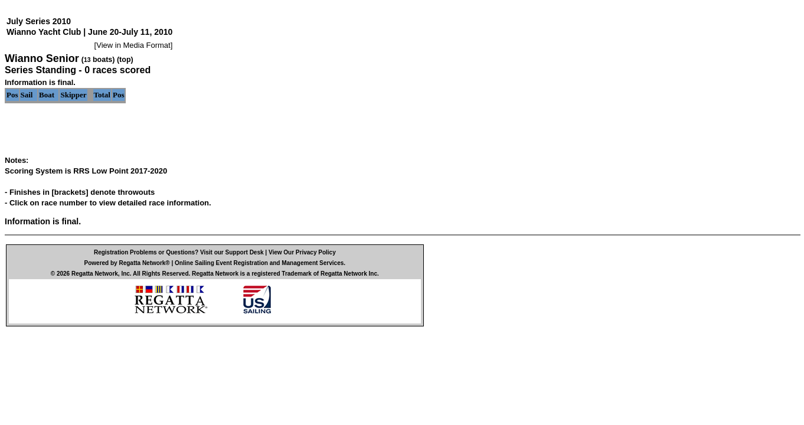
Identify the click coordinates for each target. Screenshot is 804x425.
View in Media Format (133, 45)
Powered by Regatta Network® (127, 263)
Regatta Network (94, 273)
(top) (125, 59)
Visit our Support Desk (232, 252)
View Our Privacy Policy (302, 252)
